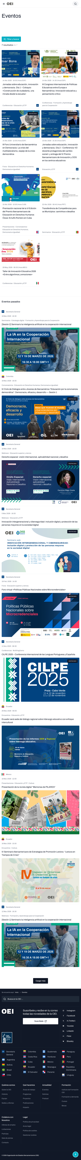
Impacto (26, 1107)
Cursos (64, 1101)
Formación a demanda (70, 1097)
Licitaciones (6, 1129)
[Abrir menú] (4, 4)
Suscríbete (40, 1021)
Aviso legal (27, 1126)
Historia (5, 1094)
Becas (64, 1106)
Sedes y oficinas (8, 1103)
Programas (27, 1094)
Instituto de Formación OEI (70, 1091)
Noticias (45, 1094)
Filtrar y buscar (11, 39)
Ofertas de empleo (9, 1125)
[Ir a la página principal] (10, 3)
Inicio (16, 992)
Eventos (45, 1090)
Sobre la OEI (6, 1090)
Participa (5, 1134)
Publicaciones (28, 1103)
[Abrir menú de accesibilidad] (75, 1154)
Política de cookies (30, 1131)
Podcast (45, 1098)
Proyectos (26, 1098)
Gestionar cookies (29, 1135)
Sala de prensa (7, 1138)
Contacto (5, 1142)
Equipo (4, 1098)
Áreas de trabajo (29, 1090)
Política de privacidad (31, 1122)
